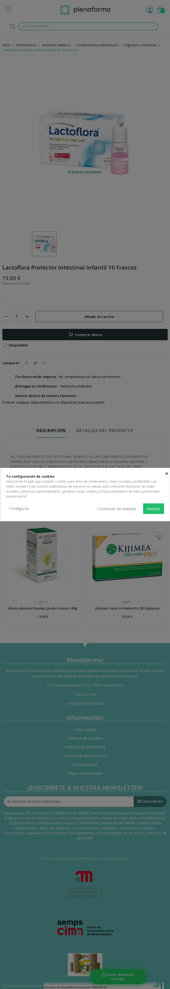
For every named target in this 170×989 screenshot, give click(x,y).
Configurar (19, 508)
